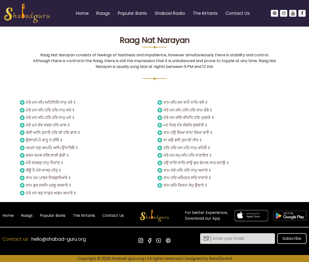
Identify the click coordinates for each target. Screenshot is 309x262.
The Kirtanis (205, 13)
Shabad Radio (170, 13)
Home (82, 13)
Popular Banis (132, 13)
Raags (103, 13)
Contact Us (237, 13)
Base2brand (220, 258)
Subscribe (291, 238)
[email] (241, 238)
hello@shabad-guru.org (58, 239)
